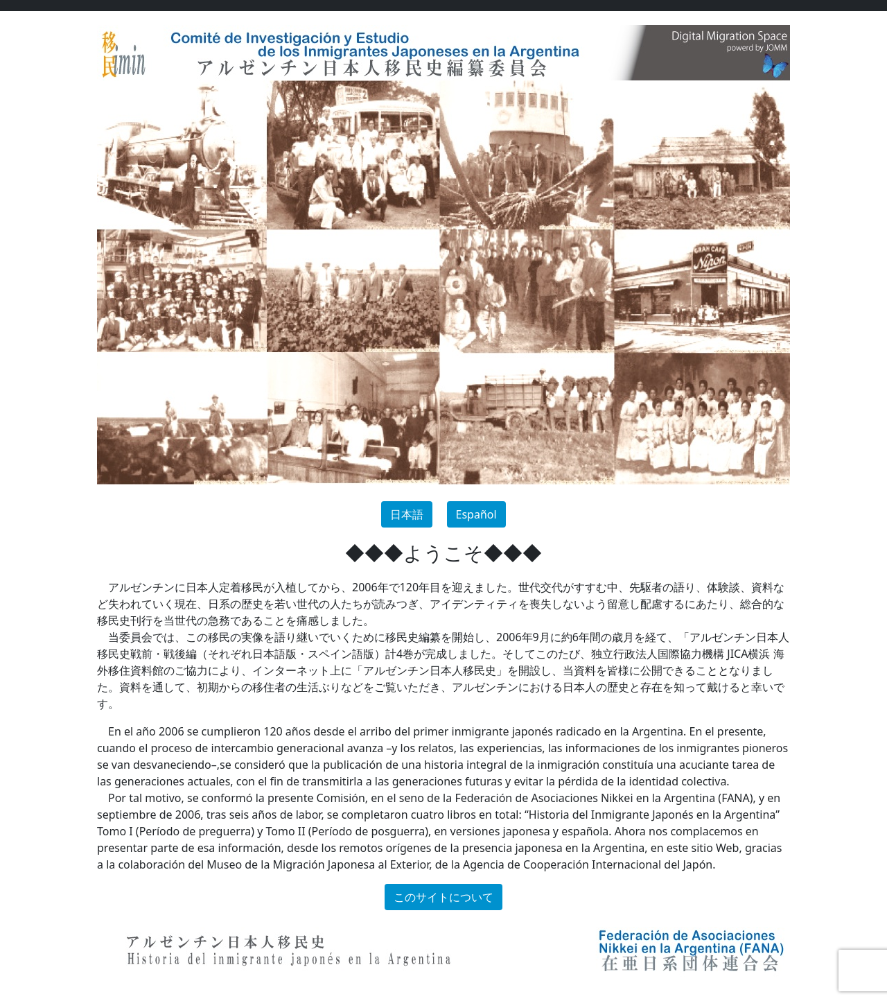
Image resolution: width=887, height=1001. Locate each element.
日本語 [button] (406, 514)
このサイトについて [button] (443, 897)
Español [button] (476, 514)
